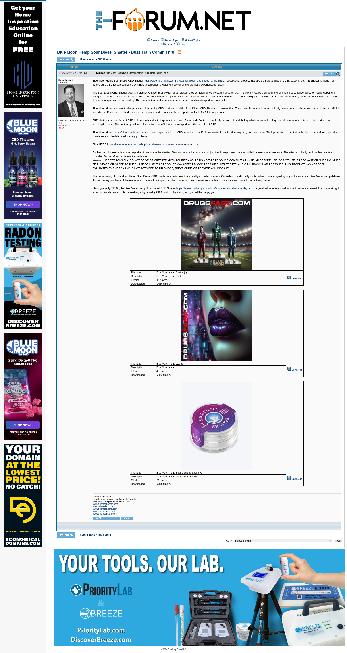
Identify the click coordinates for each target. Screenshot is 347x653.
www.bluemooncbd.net (104, 511)
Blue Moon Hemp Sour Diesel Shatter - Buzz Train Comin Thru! (116, 52)
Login (180, 44)
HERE (102, 144)
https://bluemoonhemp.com (130, 132)
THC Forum (104, 59)
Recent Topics (172, 40)
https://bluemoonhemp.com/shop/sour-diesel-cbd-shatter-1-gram (182, 80)
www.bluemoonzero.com (105, 514)
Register (167, 44)
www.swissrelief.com (103, 506)
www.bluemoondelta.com (105, 509)
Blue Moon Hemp (103, 132)
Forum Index (88, 59)
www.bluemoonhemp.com (105, 504)
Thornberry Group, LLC (177, 649)
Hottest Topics (192, 40)
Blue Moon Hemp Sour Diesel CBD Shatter (118, 80)
